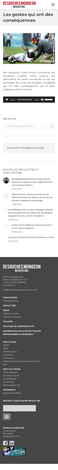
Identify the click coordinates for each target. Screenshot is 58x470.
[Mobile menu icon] (53, 4)
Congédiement (9, 378)
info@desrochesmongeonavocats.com (20, 289)
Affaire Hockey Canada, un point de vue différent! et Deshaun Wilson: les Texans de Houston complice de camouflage (32, 197)
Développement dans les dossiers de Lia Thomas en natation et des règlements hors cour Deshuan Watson (32, 182)
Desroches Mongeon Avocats (25, 147)
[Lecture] (7, 99)
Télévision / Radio (11, 313)
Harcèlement (8, 382)
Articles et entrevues (12, 316)
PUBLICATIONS (10, 297)
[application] (29, 100)
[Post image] (6, 180)
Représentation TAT (11, 385)
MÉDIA (6, 310)
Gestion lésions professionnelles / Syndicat (22, 361)
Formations (8, 355)
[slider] (24, 99)
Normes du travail (11, 375)
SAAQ (5, 348)
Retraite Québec (10, 351)
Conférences (8, 358)
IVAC (5, 364)
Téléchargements (10, 301)
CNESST (6, 345)
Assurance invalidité (12, 393)
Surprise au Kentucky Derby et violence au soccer (31, 237)
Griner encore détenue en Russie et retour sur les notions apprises (32, 226)
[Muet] (42, 99)
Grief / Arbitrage (10, 372)
